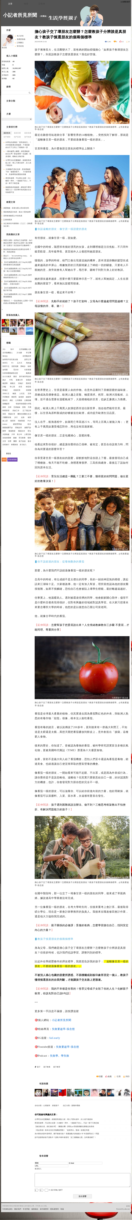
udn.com (127, 1209)
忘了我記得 (27, 411)
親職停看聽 (75, 1105)
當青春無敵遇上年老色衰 (12, 216)
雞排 (15, 376)
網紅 (11, 400)
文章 (10, 4)
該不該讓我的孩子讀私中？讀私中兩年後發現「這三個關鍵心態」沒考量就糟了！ (65, 1137)
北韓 (9, 407)
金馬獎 (5, 370)
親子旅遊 (22, 441)
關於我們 (17, 1209)
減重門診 (27, 428)
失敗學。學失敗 (59, 1055)
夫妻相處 (5, 434)
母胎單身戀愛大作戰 (23, 404)
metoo (4, 424)
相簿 (26, 4)
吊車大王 (5, 393)
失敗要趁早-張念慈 (63, 1029)
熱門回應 (17, 137)
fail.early (54, 1037)
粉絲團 (4, 1218)
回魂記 (5, 390)
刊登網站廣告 (7, 1209)
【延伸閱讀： (43, 301)
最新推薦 (27, 133)
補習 (29, 417)
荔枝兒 (5, 400)
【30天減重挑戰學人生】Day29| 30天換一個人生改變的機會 (17, 270)
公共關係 (18, 400)
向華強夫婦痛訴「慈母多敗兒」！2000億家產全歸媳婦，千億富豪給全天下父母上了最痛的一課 (18, 144)
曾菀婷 (28, 380)
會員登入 (38, 1169)
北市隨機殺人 (7, 353)
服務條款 (34, 1209)
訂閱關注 (20, 43)
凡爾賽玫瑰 (6, 417)
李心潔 (12, 387)
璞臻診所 (18, 428)
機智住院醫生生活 (24, 414)
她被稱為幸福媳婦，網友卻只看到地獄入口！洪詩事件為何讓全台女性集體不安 (18, 189)
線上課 (5, 421)
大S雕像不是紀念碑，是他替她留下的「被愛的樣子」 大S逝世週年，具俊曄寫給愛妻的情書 (18, 171)
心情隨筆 (46, 1105)
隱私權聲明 (54, 1209)
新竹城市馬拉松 (25, 376)
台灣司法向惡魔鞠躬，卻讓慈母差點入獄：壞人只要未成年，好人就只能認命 (64, 1119)
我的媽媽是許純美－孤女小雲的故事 (17, 212)
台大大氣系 (6, 376)
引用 (119, 1076)
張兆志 (5, 356)
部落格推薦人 (13, 315)
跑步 (4, 380)
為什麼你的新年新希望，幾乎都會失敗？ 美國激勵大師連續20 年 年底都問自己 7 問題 (67, 1134)
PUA (29, 421)
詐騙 (4, 387)
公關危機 (27, 400)
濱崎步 (22, 366)
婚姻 (15, 438)
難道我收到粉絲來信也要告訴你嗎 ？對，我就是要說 (17, 250)
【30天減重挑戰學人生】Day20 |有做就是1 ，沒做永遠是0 (17, 282)
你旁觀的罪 (27, 356)
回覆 (101, 1076)
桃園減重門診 (7, 428)
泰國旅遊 (14, 445)
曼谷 (29, 441)
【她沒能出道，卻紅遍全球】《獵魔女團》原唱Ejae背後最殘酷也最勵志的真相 (64, 1126)
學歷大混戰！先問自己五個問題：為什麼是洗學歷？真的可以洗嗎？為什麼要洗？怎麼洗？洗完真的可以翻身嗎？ (17, 242)
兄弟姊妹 (16, 407)
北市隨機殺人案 (25, 349)
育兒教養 (22, 438)
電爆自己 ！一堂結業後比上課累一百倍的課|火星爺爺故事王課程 (18, 302)
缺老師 (21, 397)
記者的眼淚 (7, 220)
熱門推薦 (27, 137)
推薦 (110, 1076)
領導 (9, 441)
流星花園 (14, 366)
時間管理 (5, 411)
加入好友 (20, 36)
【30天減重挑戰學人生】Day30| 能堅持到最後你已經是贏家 (17, 263)
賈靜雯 (28, 383)
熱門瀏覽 (7, 137)
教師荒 (14, 397)
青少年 (19, 434)
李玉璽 (28, 353)
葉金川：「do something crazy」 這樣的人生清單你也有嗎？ (17, 257)
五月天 (19, 363)
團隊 (15, 441)
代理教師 (5, 397)
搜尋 (29, 92)
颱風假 (28, 373)
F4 (12, 363)
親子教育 (56, 1067)
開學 (4, 431)
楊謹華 (5, 383)
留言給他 (20, 46)
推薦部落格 (21, 39)
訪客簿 (42, 4)
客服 (62, 1209)
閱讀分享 (11, 414)
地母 (29, 366)
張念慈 (4, 48)
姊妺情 (28, 397)
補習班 (12, 421)
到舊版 (43, 16)
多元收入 (23, 445)
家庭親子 (55, 1105)
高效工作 (15, 411)
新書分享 (19, 380)
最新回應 (17, 133)
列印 (128, 1076)
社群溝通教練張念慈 (10, 373)
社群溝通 (27, 370)
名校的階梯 (6, 438)
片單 (13, 434)
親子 (38, 1067)
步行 (16, 417)
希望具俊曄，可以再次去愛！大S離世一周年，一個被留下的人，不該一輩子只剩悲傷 (67, 1123)
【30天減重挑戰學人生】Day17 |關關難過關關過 (17, 295)
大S (3, 349)
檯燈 (29, 438)
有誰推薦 (43, 1084)
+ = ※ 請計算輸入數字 (49, 1190)
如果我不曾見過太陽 (10, 359)
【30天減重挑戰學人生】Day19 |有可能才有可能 (17, 289)
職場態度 (12, 431)
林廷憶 (28, 387)
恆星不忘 (5, 366)
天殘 (29, 407)
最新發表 (7, 133)
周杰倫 (28, 363)
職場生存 (21, 431)
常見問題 (26, 1209)
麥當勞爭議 (17, 424)
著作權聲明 (44, 1209)
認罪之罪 (27, 359)
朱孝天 (5, 363)
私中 (12, 349)
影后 (29, 424)
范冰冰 (16, 370)
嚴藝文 (12, 383)
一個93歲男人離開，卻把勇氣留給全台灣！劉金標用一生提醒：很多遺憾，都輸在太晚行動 (18, 153)
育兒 (29, 431)
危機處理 (5, 404)
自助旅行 (5, 445)
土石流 (21, 393)
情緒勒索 (21, 421)
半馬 (11, 380)
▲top (128, 1206)
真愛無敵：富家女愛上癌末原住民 (16, 208)
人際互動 (27, 434)
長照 (4, 414)
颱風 (14, 393)
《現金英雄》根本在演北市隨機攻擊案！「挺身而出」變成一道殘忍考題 (62, 1130)
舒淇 (20, 387)
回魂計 (20, 383)
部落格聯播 (12, 459)
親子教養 (46, 1067)
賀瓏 (24, 407)
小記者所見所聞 (20, 15)
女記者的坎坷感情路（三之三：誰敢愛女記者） (17, 224)
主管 (4, 441)
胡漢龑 (28, 390)
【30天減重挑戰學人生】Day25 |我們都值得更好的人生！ (17, 276)
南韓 (4, 407)
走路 (22, 417)
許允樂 (19, 353)
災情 (29, 393)
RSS (4, 459)
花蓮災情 (16, 390)
